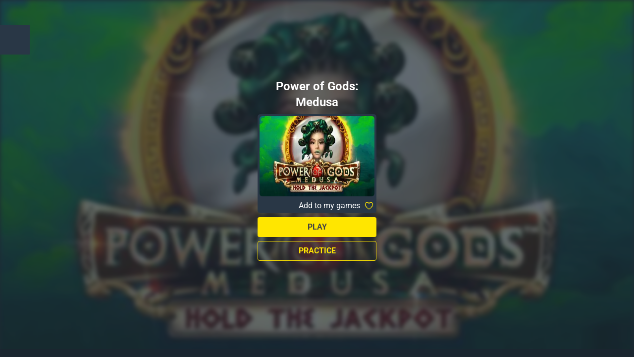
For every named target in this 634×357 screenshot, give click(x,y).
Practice (317, 250)
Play (317, 227)
